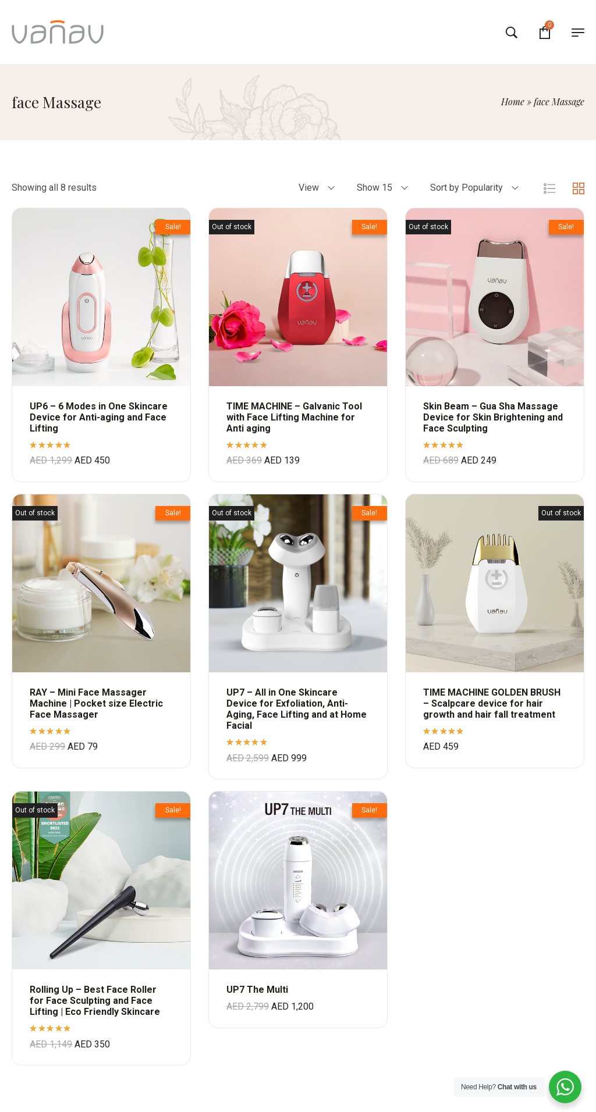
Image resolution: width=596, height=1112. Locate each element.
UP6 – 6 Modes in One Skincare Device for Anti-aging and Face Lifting (99, 417)
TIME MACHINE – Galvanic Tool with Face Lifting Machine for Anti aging (294, 417)
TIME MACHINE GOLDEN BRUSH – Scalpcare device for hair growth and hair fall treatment (491, 703)
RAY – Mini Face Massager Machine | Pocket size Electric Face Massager (96, 703)
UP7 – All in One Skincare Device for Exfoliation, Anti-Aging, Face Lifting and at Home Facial (296, 709)
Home (512, 101)
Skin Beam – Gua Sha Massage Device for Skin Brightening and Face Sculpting (493, 417)
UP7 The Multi (257, 989)
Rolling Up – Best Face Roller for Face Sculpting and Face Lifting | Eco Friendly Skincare (95, 1000)
